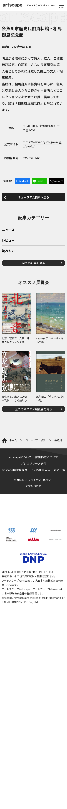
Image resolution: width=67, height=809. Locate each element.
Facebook (24, 181)
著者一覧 (59, 470)
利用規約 (19, 480)
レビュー (8, 240)
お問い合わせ (33, 486)
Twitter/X (57, 181)
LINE (40, 181)
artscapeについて (20, 457)
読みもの (8, 251)
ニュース (8, 230)
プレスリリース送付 (33, 463)
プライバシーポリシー (40, 480)
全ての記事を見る (33, 263)
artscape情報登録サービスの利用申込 (26, 470)
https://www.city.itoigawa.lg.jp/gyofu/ (42, 144)
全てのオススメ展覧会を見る (33, 409)
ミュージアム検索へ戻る (33, 197)
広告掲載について (46, 457)
